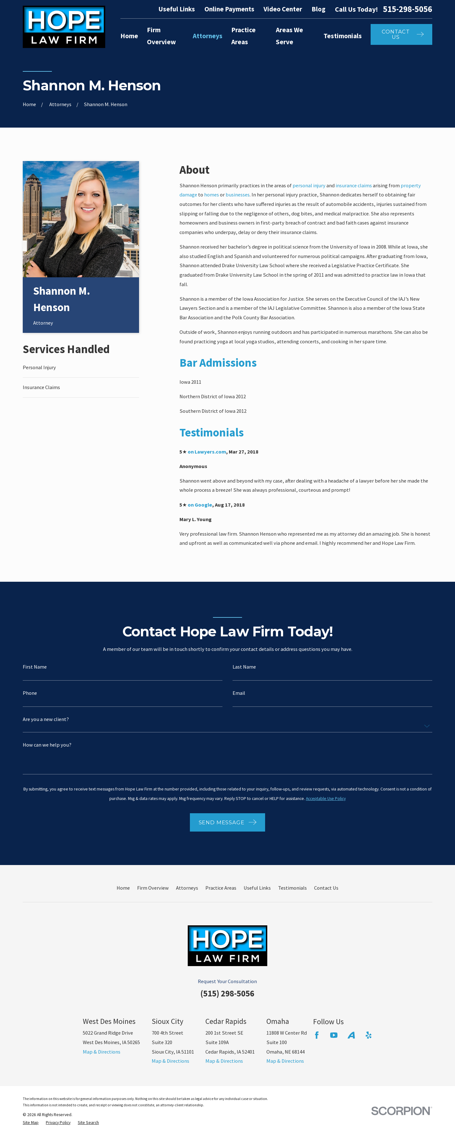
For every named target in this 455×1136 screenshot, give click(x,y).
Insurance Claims (41, 387)
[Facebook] (316, 1035)
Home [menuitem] (129, 36)
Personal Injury (39, 367)
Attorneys (187, 888)
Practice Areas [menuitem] (243, 36)
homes (211, 194)
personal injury (309, 185)
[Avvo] (351, 1035)
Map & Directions (101, 1052)
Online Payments (229, 9)
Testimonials (292, 888)
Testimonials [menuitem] (343, 36)
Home (123, 888)
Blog (318, 9)
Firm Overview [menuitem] (161, 36)
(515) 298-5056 (227, 993)
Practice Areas (220, 888)
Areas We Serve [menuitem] (289, 36)
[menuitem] (31, 1123)
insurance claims (354, 185)
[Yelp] (368, 1035)
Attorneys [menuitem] (207, 36)
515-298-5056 (407, 9)
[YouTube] (333, 1035)
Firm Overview (153, 888)
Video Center (283, 9)
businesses (238, 194)
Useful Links (176, 9)
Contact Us (326, 888)
